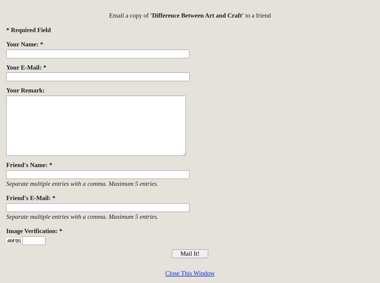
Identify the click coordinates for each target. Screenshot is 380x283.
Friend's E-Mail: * (31, 198)
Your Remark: (25, 90)
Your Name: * (24, 44)
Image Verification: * (34, 231)
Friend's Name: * (29, 165)
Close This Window (190, 273)
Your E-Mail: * (26, 67)
